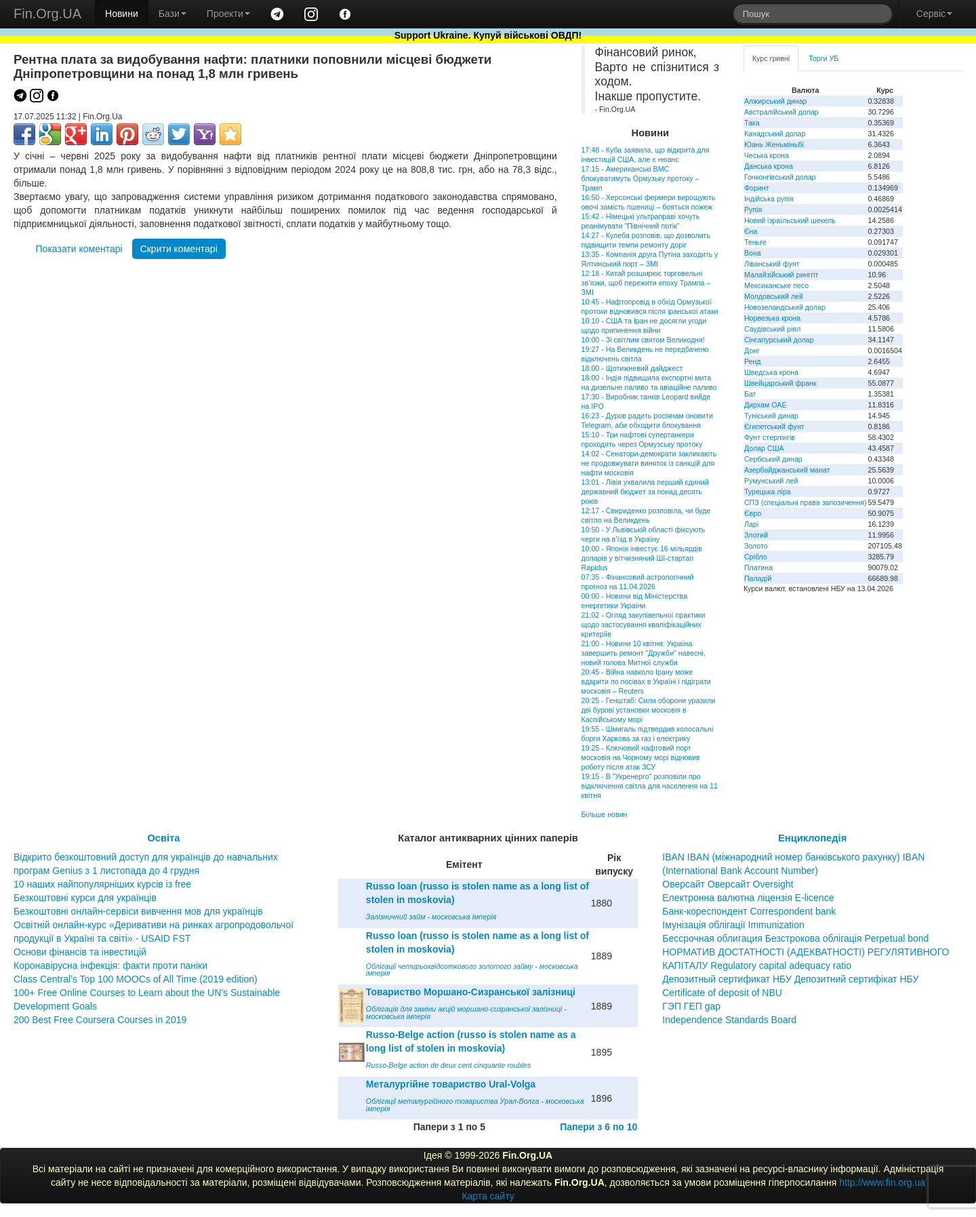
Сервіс (934, 13)
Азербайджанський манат (787, 470)
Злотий (756, 535)
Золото (756, 546)
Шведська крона (771, 372)
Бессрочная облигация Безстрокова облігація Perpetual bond (795, 938)
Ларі (751, 524)
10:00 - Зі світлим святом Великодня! (643, 340)
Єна (750, 231)
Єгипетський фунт (774, 426)
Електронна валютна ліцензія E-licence (748, 897)
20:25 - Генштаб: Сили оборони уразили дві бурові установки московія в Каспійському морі (649, 709)
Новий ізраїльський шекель (790, 220)
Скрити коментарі (179, 248)
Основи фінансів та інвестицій (80, 951)
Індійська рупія (769, 199)
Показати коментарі (79, 248)
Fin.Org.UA (47, 13)
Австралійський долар (781, 112)
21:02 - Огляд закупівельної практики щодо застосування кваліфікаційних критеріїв (644, 624)
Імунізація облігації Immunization (733, 924)
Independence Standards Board (729, 1019)
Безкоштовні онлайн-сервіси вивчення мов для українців (138, 911)
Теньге (755, 242)
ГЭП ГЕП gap (691, 1006)
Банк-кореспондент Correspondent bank (749, 911)
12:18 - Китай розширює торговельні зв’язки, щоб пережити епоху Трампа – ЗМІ (646, 282)
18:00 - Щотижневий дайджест (632, 368)
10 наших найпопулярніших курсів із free (102, 884)
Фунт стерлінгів (769, 437)
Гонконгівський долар (780, 177)
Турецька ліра (767, 491)
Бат (750, 394)
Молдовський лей (773, 296)
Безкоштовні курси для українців (85, 897)
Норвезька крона (772, 318)
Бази (172, 13)
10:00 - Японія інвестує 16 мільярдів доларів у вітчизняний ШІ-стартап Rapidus (642, 558)
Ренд (752, 361)
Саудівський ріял (772, 329)
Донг (752, 350)
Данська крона (768, 166)
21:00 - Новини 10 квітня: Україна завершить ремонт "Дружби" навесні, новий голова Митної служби (644, 652)
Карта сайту (488, 1196)
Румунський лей (771, 481)
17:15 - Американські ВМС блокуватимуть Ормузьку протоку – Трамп (640, 178)
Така (752, 123)
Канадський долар (775, 133)
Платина (758, 567)
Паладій (757, 578)
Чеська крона (766, 155)
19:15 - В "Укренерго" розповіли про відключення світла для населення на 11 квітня (650, 785)
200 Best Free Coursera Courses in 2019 (100, 1019)
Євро (752, 513)
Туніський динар (771, 416)
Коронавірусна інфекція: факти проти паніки (110, 965)
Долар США (764, 448)
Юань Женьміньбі (774, 144)
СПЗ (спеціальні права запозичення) (805, 502)
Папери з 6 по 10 (598, 1126)
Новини (121, 13)
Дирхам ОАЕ (765, 405)
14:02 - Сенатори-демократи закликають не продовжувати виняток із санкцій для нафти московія (649, 463)
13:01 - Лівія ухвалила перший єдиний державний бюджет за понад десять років (645, 491)
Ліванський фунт (772, 264)
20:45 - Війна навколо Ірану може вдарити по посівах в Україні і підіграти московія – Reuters (646, 681)
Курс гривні (771, 58)
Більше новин (605, 814)
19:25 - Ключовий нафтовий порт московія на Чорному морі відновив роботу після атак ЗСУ (641, 757)
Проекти (228, 13)
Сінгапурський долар (779, 340)
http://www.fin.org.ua (882, 1182)
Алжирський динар (775, 101)
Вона (752, 253)
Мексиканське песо (776, 285)
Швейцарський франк (780, 383)
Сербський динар (773, 459)
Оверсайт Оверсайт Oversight (727, 884)
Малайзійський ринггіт (781, 275)
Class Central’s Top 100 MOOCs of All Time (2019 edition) (136, 979)
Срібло (755, 557)
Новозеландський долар (785, 307)
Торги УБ (823, 58)
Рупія (753, 209)
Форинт (756, 188)
